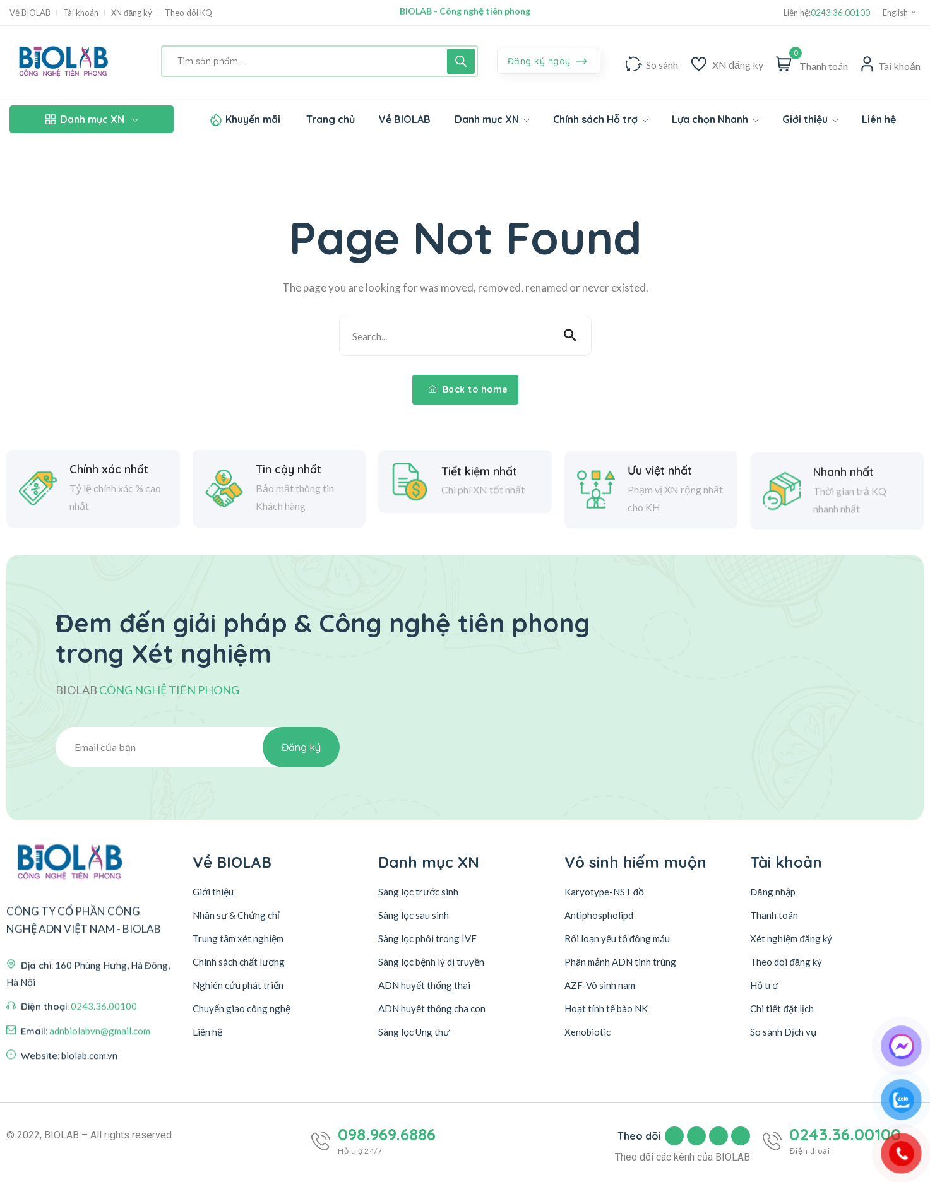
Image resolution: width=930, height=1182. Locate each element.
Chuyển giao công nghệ (241, 1008)
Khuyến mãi (252, 119)
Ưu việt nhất (660, 533)
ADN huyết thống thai (424, 985)
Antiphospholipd (598, 915)
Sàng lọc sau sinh (413, 915)
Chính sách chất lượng (239, 961)
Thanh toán (774, 915)
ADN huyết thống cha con (432, 1008)
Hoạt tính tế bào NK (606, 1008)
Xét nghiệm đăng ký (791, 938)
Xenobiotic (587, 1031)
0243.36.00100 (840, 13)
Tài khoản (80, 13)
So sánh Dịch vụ (783, 1031)
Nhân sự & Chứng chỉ (236, 915)
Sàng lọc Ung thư (414, 1031)
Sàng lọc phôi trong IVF (427, 938)
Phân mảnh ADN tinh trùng (620, 961)
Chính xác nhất (108, 495)
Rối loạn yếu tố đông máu (617, 938)
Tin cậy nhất (288, 495)
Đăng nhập (772, 891)
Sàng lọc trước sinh (418, 891)
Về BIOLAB (30, 13)
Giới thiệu (213, 891)
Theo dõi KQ (188, 13)
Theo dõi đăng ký (786, 961)
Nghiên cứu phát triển (238, 985)
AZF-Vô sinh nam (599, 985)
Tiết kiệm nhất (479, 512)
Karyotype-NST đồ (604, 891)
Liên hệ (207, 1031)
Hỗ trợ (764, 985)
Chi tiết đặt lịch (781, 1008)
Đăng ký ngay (547, 62)
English (900, 12)
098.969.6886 (387, 1134)
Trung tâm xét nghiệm (238, 938)
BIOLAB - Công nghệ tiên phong (465, 12)
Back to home (468, 389)
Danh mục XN (91, 119)
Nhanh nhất (843, 543)
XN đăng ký (131, 13)
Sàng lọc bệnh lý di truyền (431, 961)
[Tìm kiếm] (461, 61)
